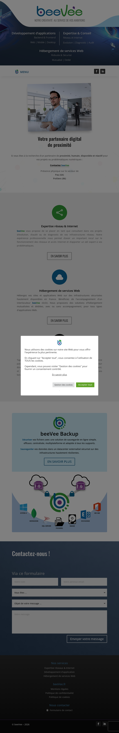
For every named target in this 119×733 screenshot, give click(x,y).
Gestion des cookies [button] (63, 384)
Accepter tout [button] (85, 384)
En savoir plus (59, 374)
